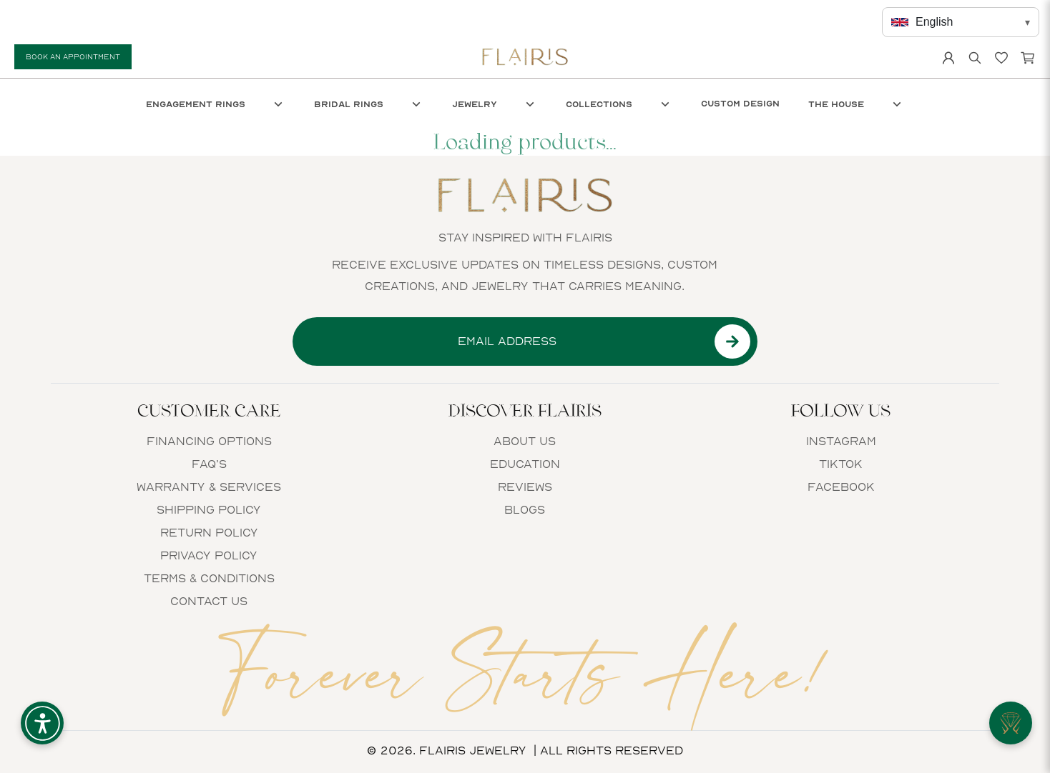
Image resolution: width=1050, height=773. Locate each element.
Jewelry (494, 104)
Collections (619, 104)
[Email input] (507, 341)
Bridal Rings (368, 104)
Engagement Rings (215, 104)
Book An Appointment (73, 57)
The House (856, 104)
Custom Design (740, 104)
